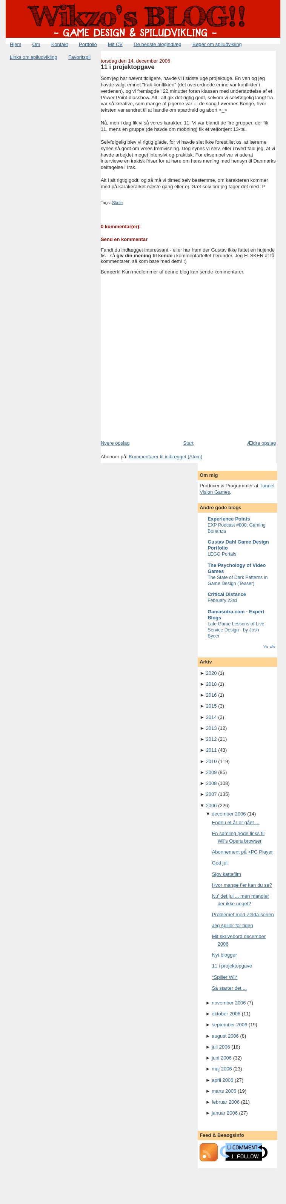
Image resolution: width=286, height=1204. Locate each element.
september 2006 (229, 1024)
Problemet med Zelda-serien (243, 914)
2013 (211, 728)
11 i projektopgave (128, 66)
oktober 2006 (226, 1014)
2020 (211, 673)
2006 (211, 805)
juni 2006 (222, 1058)
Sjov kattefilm (226, 874)
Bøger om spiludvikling (217, 44)
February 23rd (222, 600)
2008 (211, 783)
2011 (211, 750)
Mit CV (115, 44)
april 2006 (222, 1080)
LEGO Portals (222, 554)
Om (36, 44)
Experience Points (229, 519)
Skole (117, 202)
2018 (211, 684)
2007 (211, 794)
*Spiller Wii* (225, 977)
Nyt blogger (224, 955)
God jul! (220, 863)
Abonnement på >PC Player (242, 852)
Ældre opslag (261, 443)
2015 (211, 706)
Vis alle (269, 646)
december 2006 (229, 814)
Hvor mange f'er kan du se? (242, 885)
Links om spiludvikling (33, 57)
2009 (211, 772)
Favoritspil (79, 57)
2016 (211, 695)
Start (188, 443)
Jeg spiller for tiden (232, 925)
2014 (211, 717)
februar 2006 (226, 1102)
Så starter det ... (229, 988)
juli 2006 (221, 1047)
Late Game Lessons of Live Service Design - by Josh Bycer (236, 630)
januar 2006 (225, 1113)
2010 (211, 761)
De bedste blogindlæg (157, 44)
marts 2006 (224, 1091)
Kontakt (59, 44)
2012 (211, 739)
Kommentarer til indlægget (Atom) (165, 456)
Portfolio (88, 44)
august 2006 (225, 1036)
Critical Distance (227, 594)
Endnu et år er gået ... (236, 822)
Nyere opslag (115, 443)
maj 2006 (222, 1069)
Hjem (15, 44)
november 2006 (229, 1003)
